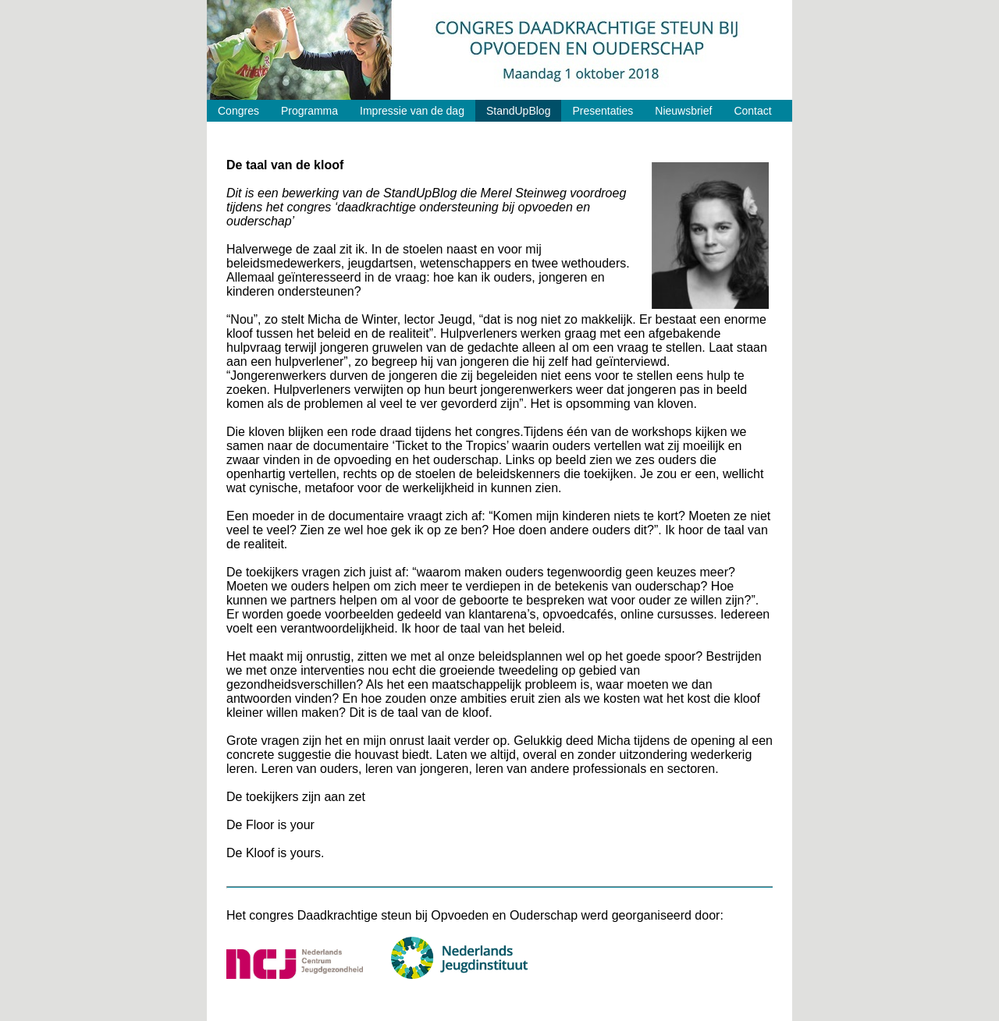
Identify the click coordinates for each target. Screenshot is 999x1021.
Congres (238, 111)
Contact (752, 111)
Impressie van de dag (412, 111)
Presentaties (602, 111)
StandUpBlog (518, 111)
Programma (309, 111)
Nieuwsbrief (683, 111)
